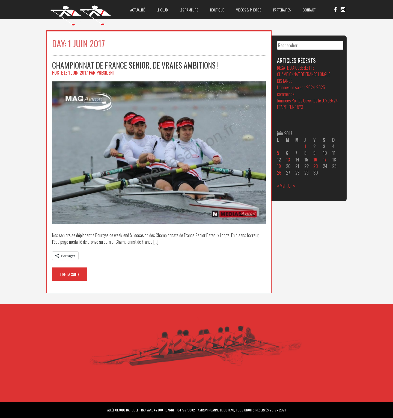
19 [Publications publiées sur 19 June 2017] (279, 166)
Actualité (137, 10)
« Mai (281, 185)
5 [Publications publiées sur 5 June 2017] (278, 153)
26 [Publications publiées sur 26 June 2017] (279, 172)
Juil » (291, 185)
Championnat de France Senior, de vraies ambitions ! (135, 65)
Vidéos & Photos (248, 10)
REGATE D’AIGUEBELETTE (295, 67)
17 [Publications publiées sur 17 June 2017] (324, 159)
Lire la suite (69, 274)
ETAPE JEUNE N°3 (290, 107)
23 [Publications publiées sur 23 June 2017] (315, 166)
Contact (309, 10)
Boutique (217, 10)
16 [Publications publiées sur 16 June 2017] (315, 159)
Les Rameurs (189, 10)
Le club (162, 10)
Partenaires (282, 10)
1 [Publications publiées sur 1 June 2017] (305, 146)
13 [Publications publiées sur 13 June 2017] (288, 159)
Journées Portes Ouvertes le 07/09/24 (307, 100)
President (106, 72)
